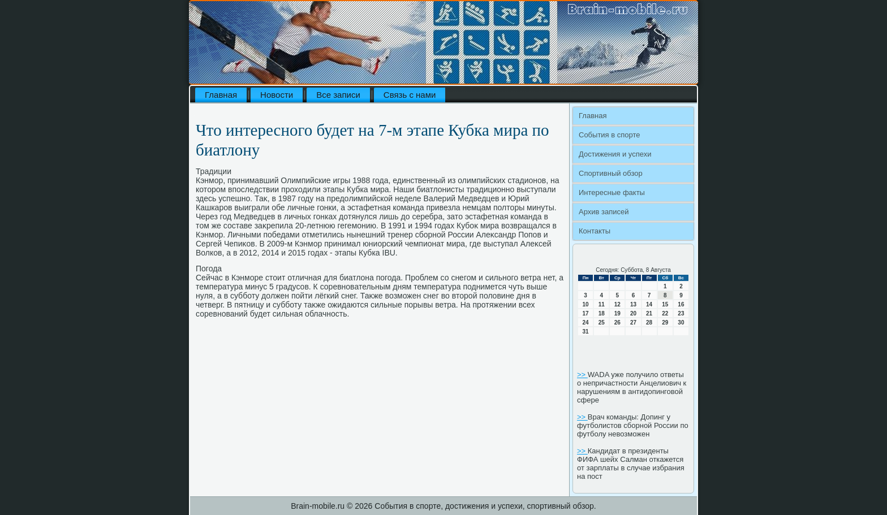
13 (633, 304)
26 (617, 322)
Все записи (338, 94)
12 (617, 304)
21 (649, 313)
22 (665, 313)
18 (601, 313)
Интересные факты (612, 192)
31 (586, 331)
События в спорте (609, 135)
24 (586, 322)
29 (665, 322)
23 (681, 313)
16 (681, 304)
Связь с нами (410, 94)
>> (582, 374)
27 (633, 322)
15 (665, 304)
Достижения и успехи (615, 154)
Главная (221, 94)
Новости (276, 94)
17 (586, 313)
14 (649, 304)
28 (649, 322)
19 (617, 313)
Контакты (594, 231)
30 (681, 322)
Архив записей (604, 211)
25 (601, 322)
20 (633, 313)
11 (601, 304)
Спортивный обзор (611, 173)
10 (586, 304)
